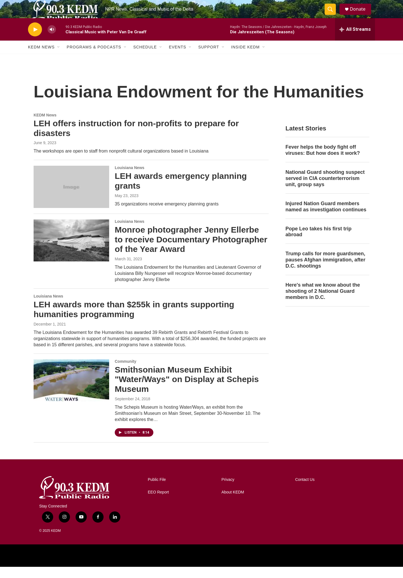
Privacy (227, 491)
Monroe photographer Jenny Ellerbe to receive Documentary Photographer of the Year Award (191, 250)
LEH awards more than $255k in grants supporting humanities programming (134, 320)
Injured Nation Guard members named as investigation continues (325, 218)
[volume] (52, 40)
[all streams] (355, 40)
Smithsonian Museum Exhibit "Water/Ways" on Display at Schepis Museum (187, 390)
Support (208, 58)
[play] (35, 41)
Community (125, 372)
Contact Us (305, 491)
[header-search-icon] (332, 14)
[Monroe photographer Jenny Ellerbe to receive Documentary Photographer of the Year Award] (71, 252)
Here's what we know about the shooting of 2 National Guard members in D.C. (322, 302)
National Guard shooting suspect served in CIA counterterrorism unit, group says (325, 189)
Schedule (145, 58)
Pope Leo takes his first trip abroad (318, 243)
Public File (157, 491)
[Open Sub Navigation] (59, 58)
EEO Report (158, 503)
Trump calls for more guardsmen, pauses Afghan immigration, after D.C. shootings (325, 271)
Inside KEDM (245, 58)
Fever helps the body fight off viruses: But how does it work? (322, 161)
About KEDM (232, 503)
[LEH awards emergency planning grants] (71, 198)
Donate (360, 15)
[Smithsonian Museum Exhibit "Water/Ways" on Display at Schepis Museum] (71, 392)
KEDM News (41, 58)
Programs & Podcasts (94, 58)
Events (177, 58)
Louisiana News (129, 179)
